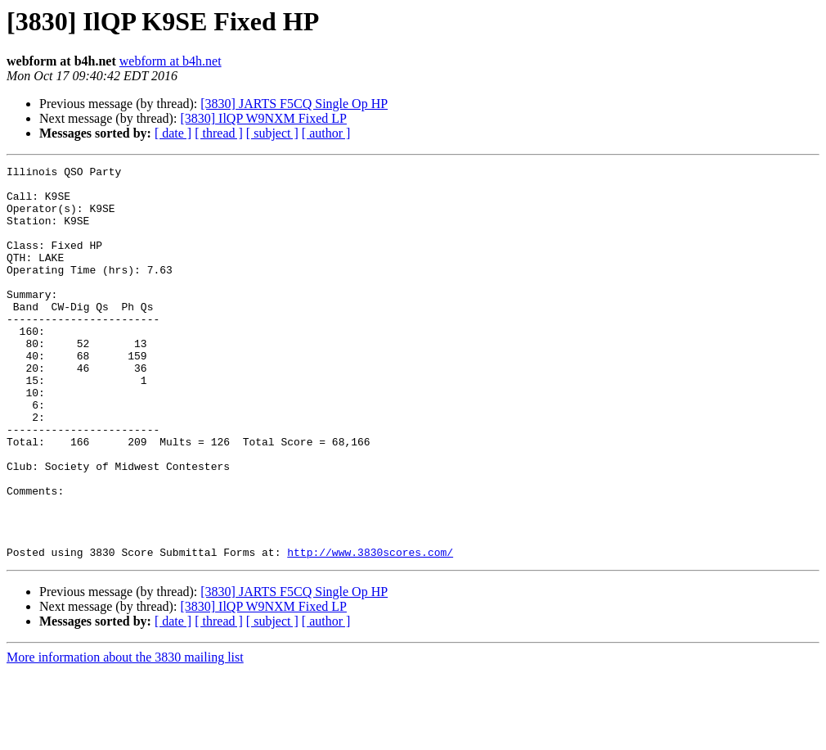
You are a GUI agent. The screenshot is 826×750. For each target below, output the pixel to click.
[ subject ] (272, 133)
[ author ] (326, 133)
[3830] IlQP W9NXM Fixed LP (263, 118)
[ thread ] (219, 133)
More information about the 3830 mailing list (125, 736)
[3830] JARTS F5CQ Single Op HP (294, 104)
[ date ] (173, 133)
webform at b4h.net (170, 61)
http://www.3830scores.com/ (370, 630)
